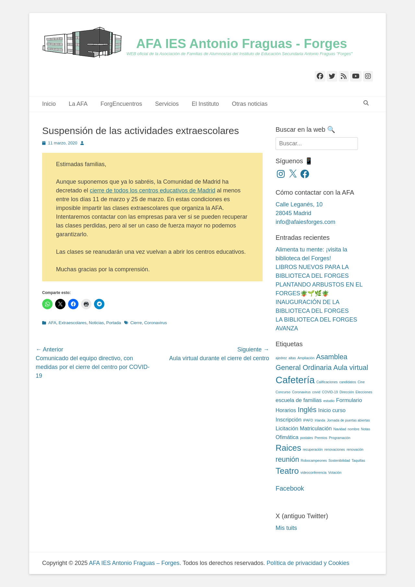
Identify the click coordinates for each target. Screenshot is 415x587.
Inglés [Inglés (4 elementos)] (307, 410)
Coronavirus (155, 322)
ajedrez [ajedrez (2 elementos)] (281, 358)
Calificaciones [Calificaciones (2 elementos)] (327, 382)
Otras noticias (249, 104)
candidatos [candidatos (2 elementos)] (347, 382)
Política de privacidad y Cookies (308, 563)
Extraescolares (73, 322)
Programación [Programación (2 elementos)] (339, 438)
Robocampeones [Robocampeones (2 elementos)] (314, 460)
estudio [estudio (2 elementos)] (328, 401)
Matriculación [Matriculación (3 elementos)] (316, 428)
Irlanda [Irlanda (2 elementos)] (320, 420)
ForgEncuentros (121, 104)
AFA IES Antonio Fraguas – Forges (134, 563)
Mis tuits (286, 528)
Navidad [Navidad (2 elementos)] (339, 429)
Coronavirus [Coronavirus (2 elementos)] (301, 392)
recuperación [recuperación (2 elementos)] (313, 449)
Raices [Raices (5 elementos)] (288, 447)
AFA (52, 322)
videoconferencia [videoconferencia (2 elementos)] (314, 472)
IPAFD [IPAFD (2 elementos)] (308, 420)
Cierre (136, 322)
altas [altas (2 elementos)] (292, 358)
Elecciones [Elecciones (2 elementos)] (364, 392)
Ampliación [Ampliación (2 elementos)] (306, 358)
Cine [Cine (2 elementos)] (361, 382)
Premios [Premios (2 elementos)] (320, 438)
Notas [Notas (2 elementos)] (365, 429)
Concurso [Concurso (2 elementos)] (283, 392)
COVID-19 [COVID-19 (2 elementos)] (330, 392)
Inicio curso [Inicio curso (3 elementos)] (332, 410)
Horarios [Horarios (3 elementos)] (286, 410)
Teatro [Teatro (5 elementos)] (287, 470)
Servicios (167, 104)
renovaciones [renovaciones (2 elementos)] (335, 449)
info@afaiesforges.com (305, 222)
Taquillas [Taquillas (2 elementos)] (358, 460)
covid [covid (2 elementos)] (316, 392)
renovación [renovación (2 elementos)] (355, 449)
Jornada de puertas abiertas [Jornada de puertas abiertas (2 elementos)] (348, 420)
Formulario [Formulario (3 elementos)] (349, 400)
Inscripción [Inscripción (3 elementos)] (289, 420)
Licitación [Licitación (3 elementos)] (287, 428)
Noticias (96, 322)
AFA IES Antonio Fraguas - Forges (241, 43)
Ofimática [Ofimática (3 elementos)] (287, 437)
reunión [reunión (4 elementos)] (287, 459)
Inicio (49, 104)
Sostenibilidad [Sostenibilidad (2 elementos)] (339, 460)
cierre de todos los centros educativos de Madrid (152, 190)
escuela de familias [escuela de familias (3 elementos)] (299, 400)
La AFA (78, 104)
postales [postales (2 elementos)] (306, 438)
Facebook (290, 488)
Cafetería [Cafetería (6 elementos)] (295, 379)
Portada (113, 322)
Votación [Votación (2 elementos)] (334, 472)
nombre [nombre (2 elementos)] (353, 429)
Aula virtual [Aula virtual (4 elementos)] (350, 367)
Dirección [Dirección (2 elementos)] (346, 392)
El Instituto (205, 104)
